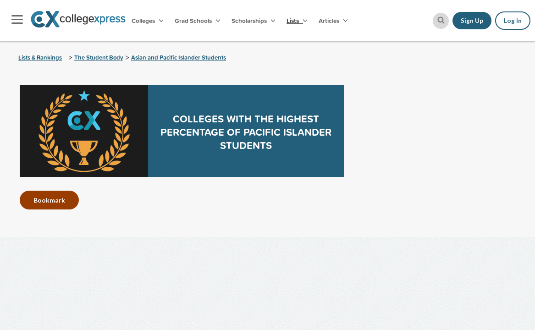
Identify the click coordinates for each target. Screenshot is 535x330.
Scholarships (253, 20)
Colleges (147, 20)
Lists (297, 20)
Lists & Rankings (40, 57)
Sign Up (472, 20)
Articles (333, 20)
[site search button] (441, 21)
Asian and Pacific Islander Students (178, 57)
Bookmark (49, 200)
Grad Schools (197, 20)
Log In (513, 20)
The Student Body (98, 57)
